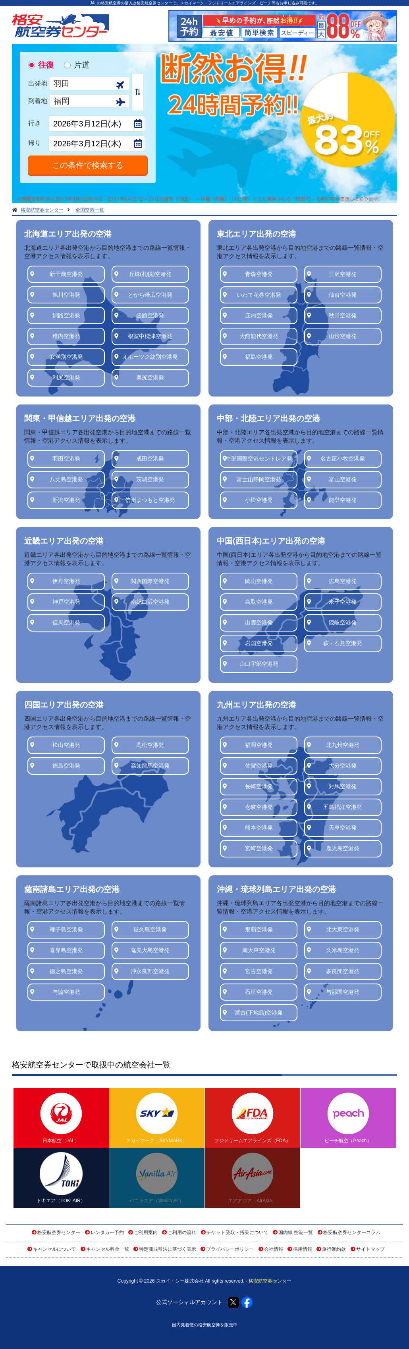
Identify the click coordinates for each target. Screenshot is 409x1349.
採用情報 (302, 1249)
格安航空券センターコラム (351, 1232)
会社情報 (273, 1249)
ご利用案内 (146, 1232)
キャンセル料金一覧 (107, 1249)
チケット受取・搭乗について (237, 1232)
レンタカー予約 (107, 1232)
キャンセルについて (54, 1249)
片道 (82, 64)
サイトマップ (370, 1249)
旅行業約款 (334, 1249)
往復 (46, 64)
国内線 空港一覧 (295, 1232)
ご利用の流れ (182, 1232)
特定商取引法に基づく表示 (167, 1249)
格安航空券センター (58, 1232)
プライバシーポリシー (230, 1249)
